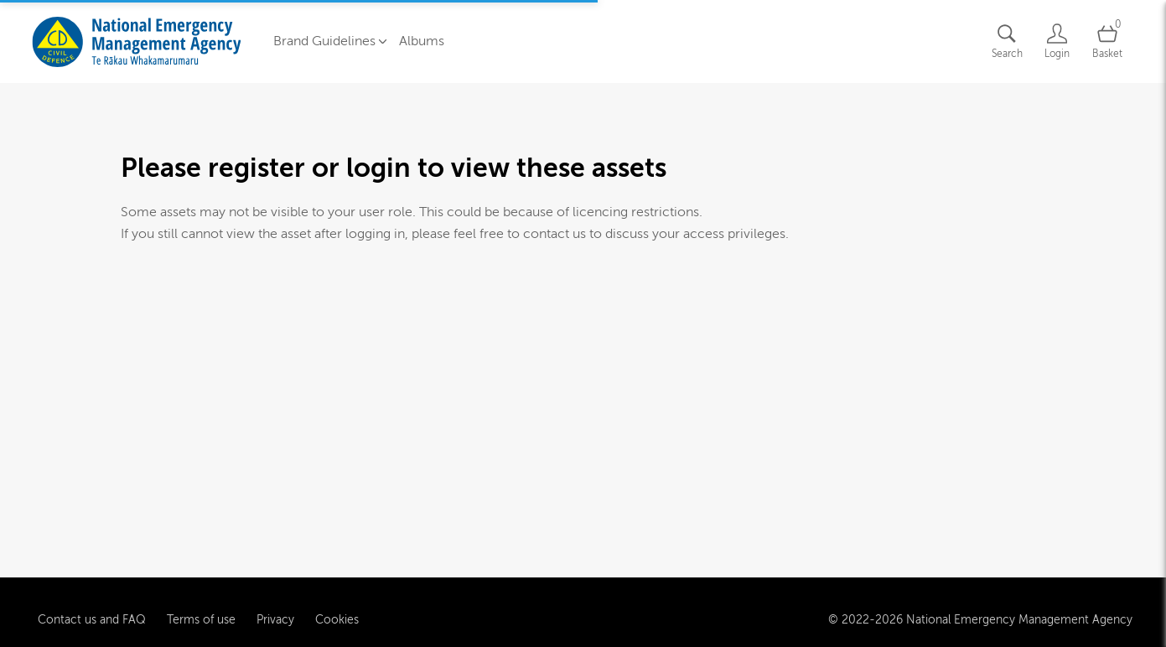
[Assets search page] (1007, 41)
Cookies (337, 618)
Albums (421, 41)
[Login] (1057, 41)
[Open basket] (1107, 41)
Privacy (275, 618)
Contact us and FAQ (92, 618)
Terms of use (201, 618)
